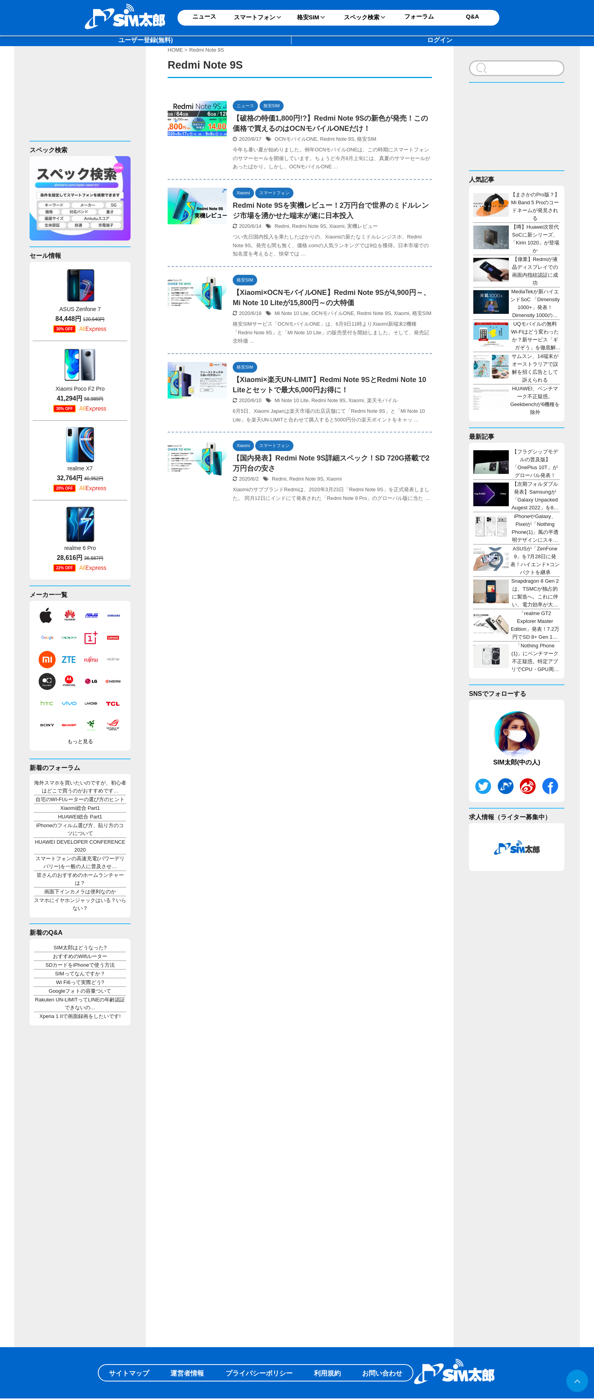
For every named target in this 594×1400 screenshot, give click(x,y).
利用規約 (327, 1373)
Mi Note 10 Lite (291, 313)
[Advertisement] (77, 99)
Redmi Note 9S (337, 139)
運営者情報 (187, 1373)
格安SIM (308, 17)
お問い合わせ (382, 1373)
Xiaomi (336, 226)
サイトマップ (129, 1373)
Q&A (472, 16)
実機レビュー (362, 226)
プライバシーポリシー (259, 1373)
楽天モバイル (382, 400)
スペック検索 (361, 17)
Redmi (282, 226)
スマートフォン (254, 17)
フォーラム (419, 16)
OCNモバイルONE (296, 139)
